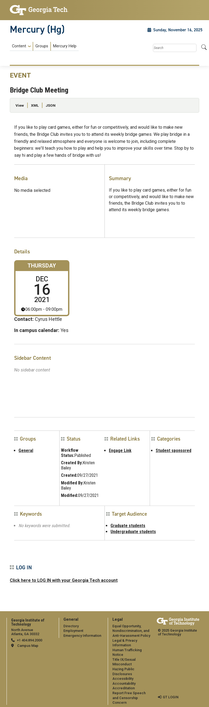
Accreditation (123, 688)
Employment (73, 631)
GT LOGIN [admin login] (171, 697)
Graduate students (127, 525)
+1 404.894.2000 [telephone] (29, 640)
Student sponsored (173, 450)
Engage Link (120, 450)
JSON (51, 105)
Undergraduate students (133, 531)
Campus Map (27, 646)
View (20, 105)
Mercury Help (64, 46)
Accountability (124, 683)
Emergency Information (82, 636)
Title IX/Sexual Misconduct (124, 661)
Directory (71, 626)
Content (19, 46)
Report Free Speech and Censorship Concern (129, 698)
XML (35, 105)
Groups (41, 46)
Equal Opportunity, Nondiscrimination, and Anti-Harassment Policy (131, 631)
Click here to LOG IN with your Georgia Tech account (64, 580)
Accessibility (122, 679)
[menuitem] (44, 46)
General (26, 450)
